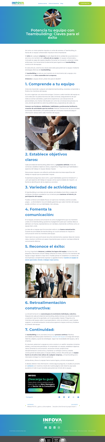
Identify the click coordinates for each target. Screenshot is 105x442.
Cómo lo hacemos (54, 3)
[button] (59, 397)
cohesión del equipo (59, 337)
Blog (61, 3)
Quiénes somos (42, 3)
